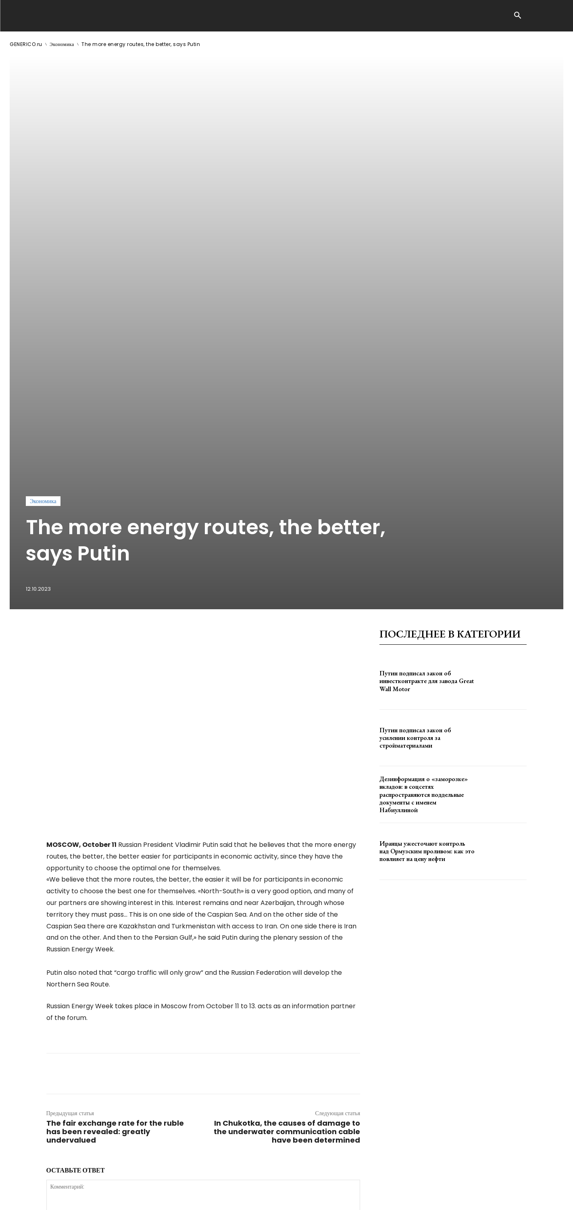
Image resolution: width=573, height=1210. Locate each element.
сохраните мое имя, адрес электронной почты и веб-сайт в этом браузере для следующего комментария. (182, 1063)
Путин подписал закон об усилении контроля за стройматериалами (415, 495)
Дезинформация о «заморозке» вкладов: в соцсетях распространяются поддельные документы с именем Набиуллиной (423, 552)
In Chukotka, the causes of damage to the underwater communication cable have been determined (287, 889)
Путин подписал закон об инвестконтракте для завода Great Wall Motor (426, 439)
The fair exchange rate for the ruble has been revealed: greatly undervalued (115, 889)
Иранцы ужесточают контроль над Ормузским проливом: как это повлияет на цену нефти (427, 609)
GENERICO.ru (26, 44)
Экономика (62, 44)
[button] (517, 16)
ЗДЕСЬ (87, 1197)
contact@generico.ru (172, 1197)
